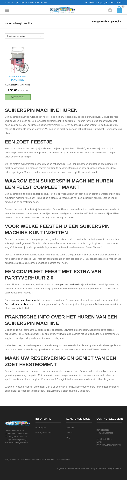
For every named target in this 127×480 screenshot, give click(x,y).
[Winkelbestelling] (24, 36)
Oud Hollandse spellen (16, 304)
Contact (69, 432)
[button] (18, 97)
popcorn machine (69, 284)
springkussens (27, 300)
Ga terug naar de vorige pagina (105, 21)
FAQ (68, 437)
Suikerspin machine (17, 84)
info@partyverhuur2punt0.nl (32, 3)
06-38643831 (10, 3)
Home (8, 23)
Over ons (70, 427)
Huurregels (40, 427)
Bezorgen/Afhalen (43, 432)
